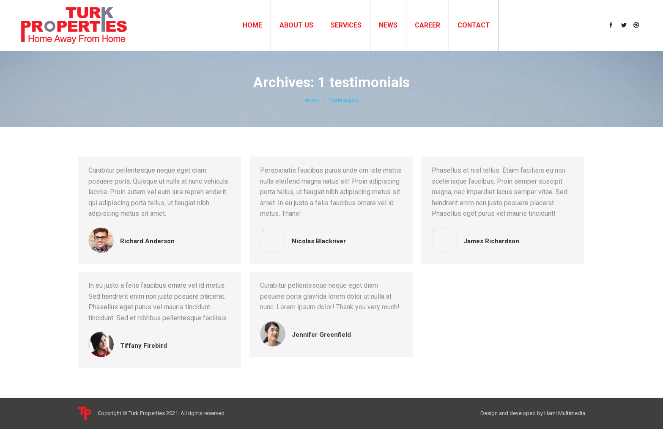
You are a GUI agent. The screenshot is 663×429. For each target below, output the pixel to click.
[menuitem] (252, 25)
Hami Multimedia (564, 413)
